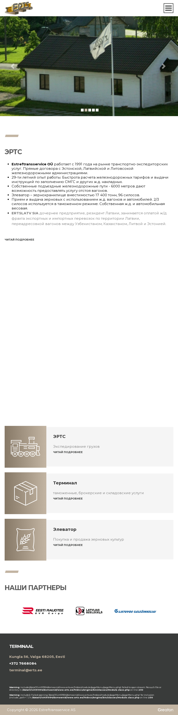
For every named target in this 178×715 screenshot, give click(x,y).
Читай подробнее (19, 239)
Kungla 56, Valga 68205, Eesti (37, 656)
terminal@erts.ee (25, 670)
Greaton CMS (164, 709)
